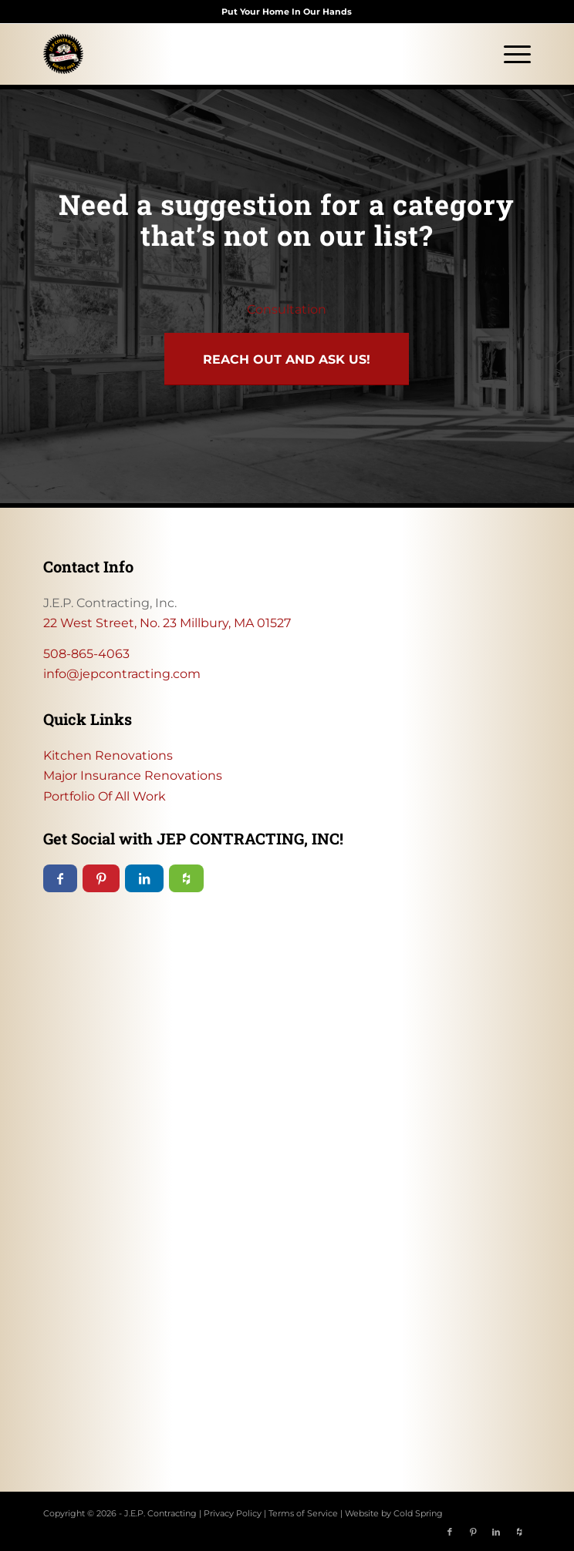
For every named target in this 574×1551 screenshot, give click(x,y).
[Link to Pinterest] (473, 1531)
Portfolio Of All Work (104, 796)
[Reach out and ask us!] (286, 359)
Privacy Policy (233, 1513)
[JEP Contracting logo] (238, 54)
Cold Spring (418, 1513)
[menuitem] (509, 54)
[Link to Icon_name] (519, 1531)
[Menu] (509, 54)
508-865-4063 (86, 653)
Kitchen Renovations (108, 755)
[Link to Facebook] (449, 1531)
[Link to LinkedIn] (496, 1531)
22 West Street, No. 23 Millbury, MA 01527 (167, 623)
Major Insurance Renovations (132, 775)
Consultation (286, 309)
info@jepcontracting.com (122, 673)
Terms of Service (303, 1513)
